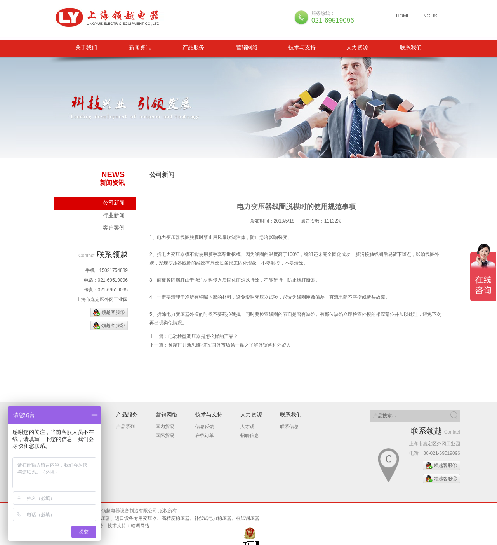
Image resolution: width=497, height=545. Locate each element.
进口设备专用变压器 (136, 518)
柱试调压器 (247, 518)
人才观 (247, 426)
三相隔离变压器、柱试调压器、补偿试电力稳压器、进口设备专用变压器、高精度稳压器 (109, 17)
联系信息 (289, 426)
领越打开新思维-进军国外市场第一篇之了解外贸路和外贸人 (229, 345)
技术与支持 (302, 47)
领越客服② (113, 325)
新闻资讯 (140, 47)
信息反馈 (204, 426)
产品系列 (125, 426)
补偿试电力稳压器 (212, 518)
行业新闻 (114, 215)
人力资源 (357, 47)
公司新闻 (114, 203)
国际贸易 (165, 435)
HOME (403, 16)
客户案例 (114, 228)
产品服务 (193, 47)
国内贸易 (165, 426)
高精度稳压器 (175, 518)
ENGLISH (430, 16)
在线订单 (204, 435)
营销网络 (247, 47)
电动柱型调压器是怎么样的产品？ (203, 336)
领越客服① (113, 312)
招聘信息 (249, 435)
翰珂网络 (140, 525)
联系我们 (411, 47)
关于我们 (86, 47)
